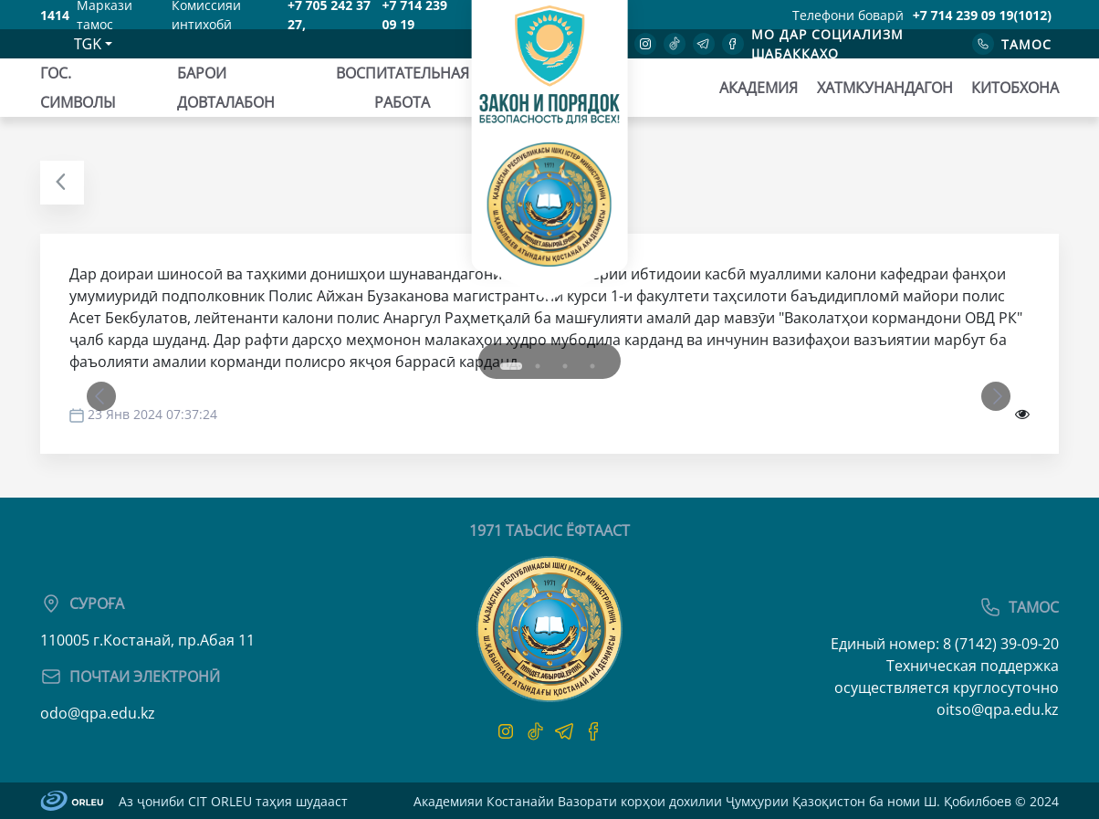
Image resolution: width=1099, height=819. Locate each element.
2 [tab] (538, 366)
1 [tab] (499, 352)
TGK (87, 44)
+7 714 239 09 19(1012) (982, 15)
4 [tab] (592, 366)
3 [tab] (565, 366)
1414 (54, 15)
